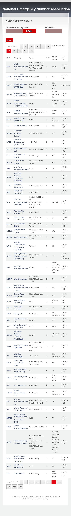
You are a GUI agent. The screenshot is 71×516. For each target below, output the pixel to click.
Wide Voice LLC (19, 474)
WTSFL (9, 378)
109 (37, 46)
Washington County (20, 237)
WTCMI (9, 335)
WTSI (8, 385)
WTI (8, 355)
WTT (8, 402)
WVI (8, 474)
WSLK (9, 246)
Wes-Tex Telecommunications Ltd (21, 401)
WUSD (9, 459)
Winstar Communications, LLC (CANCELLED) (20, 103)
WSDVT (9, 225)
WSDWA (9, 231)
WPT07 (9, 177)
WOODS (9, 133)
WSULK (9, 308)
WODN (9, 120)
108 (32, 46)
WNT (8, 112)
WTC (8, 320)
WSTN (9, 301)
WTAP (9, 314)
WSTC (9, 288)
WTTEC (9, 418)
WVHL (9, 466)
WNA (8, 67)
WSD (8, 218)
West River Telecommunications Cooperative (21, 202)
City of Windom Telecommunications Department (21, 76)
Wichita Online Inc (20, 126)
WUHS (9, 442)
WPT (8, 168)
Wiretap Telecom (19, 314)
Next (25, 51)
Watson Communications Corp (19, 393)
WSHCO (9, 237)
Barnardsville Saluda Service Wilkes (19, 362)
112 (9, 51)
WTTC (9, 409)
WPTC (9, 186)
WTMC (9, 363)
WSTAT (9, 279)
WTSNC (9, 393)
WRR (8, 192)
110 (43, 46)
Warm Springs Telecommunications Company (21, 287)
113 (14, 51)
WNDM (9, 77)
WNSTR (9, 103)
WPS (8, 156)
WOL (8, 126)
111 (48, 46)
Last (31, 51)
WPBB (9, 142)
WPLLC (9, 150)
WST (8, 267)
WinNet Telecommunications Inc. (21, 66)
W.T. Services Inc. (20, 385)
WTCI (8, 326)
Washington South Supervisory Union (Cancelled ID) (20, 256)
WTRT (9, 370)
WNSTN (9, 94)
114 (20, 51)
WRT (8, 202)
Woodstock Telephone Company (18, 133)
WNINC (9, 86)
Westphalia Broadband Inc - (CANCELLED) (19, 142)
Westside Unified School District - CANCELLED (19, 458)
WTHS (9, 346)
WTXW (9, 427)
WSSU (9, 256)
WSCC (9, 212)
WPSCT (9, 162)
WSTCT (9, 295)
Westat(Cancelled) (20, 279)
